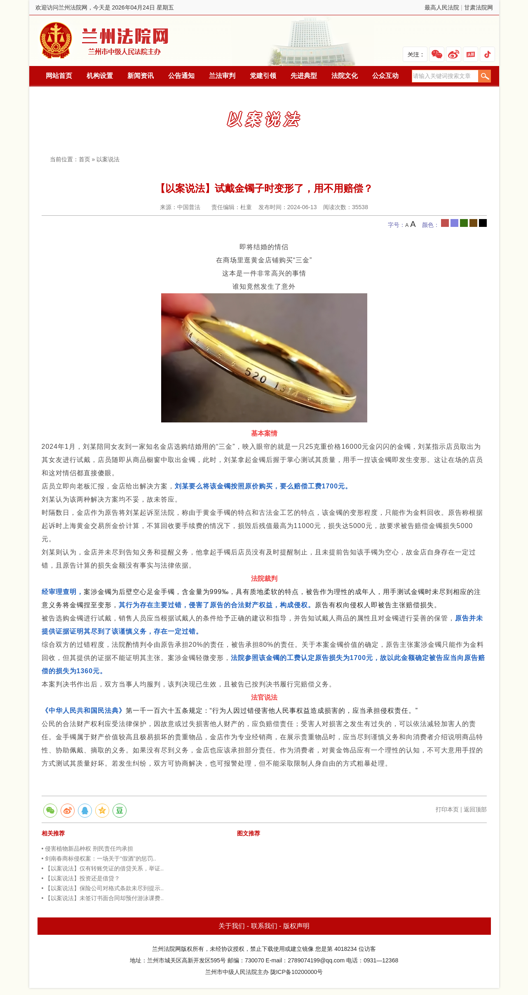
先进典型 (304, 75)
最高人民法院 (442, 7)
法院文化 (344, 75)
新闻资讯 (140, 75)
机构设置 (100, 75)
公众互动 (385, 75)
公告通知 (181, 75)
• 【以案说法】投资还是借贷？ (81, 878)
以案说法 (108, 159)
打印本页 (447, 809)
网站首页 (59, 75)
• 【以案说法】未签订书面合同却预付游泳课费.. (103, 898)
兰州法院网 (105, 41)
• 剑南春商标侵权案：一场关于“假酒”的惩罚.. (99, 858)
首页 (84, 159)
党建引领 (263, 75)
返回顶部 (475, 809)
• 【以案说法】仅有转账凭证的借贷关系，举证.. (103, 868)
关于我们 (231, 925)
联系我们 (264, 925)
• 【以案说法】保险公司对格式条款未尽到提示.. (103, 888)
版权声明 (296, 925)
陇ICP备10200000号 (296, 972)
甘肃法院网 (478, 7)
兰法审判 (222, 75)
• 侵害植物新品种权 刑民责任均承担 (88, 848)
